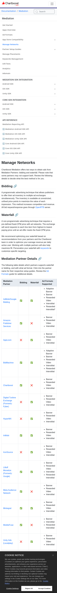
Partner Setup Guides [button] (11, 49)
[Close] (53, 556)
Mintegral (7, 508)
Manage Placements (11, 54)
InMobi (6, 435)
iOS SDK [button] (5, 89)
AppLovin (7, 340)
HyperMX (7, 419)
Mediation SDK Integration (17, 79)
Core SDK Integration (14, 100)
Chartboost (8, 385)
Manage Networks (10, 44)
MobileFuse (8, 525)
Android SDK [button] (7, 84)
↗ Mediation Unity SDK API (14, 139)
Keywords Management (12, 59)
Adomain (6, 73)
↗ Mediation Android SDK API (15, 129)
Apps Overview (8, 30)
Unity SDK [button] (6, 93)
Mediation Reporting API (13, 124)
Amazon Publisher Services (7, 323)
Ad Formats (7, 35)
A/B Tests (6, 64)
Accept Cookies (44, 590)
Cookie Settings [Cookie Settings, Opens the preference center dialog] (12, 590)
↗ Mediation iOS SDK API (13, 134)
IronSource (8, 452)
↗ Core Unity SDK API (12, 153)
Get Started (7, 25)
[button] (55, 40)
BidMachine (8, 363)
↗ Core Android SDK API (13, 143)
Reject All (29, 590)
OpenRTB (39, 207)
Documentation (8, 11)
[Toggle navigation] (52, 3)
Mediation (23, 11)
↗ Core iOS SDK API (11, 148)
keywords (45, 248)
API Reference (9, 120)
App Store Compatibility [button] (12, 39)
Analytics (6, 68)
